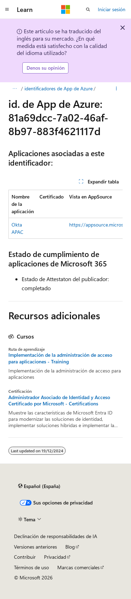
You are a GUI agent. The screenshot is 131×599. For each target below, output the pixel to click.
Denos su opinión (46, 67)
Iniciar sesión (111, 9)
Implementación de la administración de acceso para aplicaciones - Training (60, 358)
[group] (65, 214)
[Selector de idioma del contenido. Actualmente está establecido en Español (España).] (39, 486)
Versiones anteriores (35, 546)
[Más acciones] (116, 88)
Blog (70, 546)
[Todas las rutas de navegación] (14, 88)
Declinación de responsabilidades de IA (55, 536)
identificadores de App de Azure (58, 88)
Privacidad (55, 556)
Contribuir (25, 556)
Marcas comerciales (78, 567)
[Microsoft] (65, 9)
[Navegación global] (7, 9)
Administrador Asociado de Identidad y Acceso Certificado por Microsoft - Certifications (59, 400)
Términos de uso (31, 567)
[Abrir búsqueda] (88, 9)
